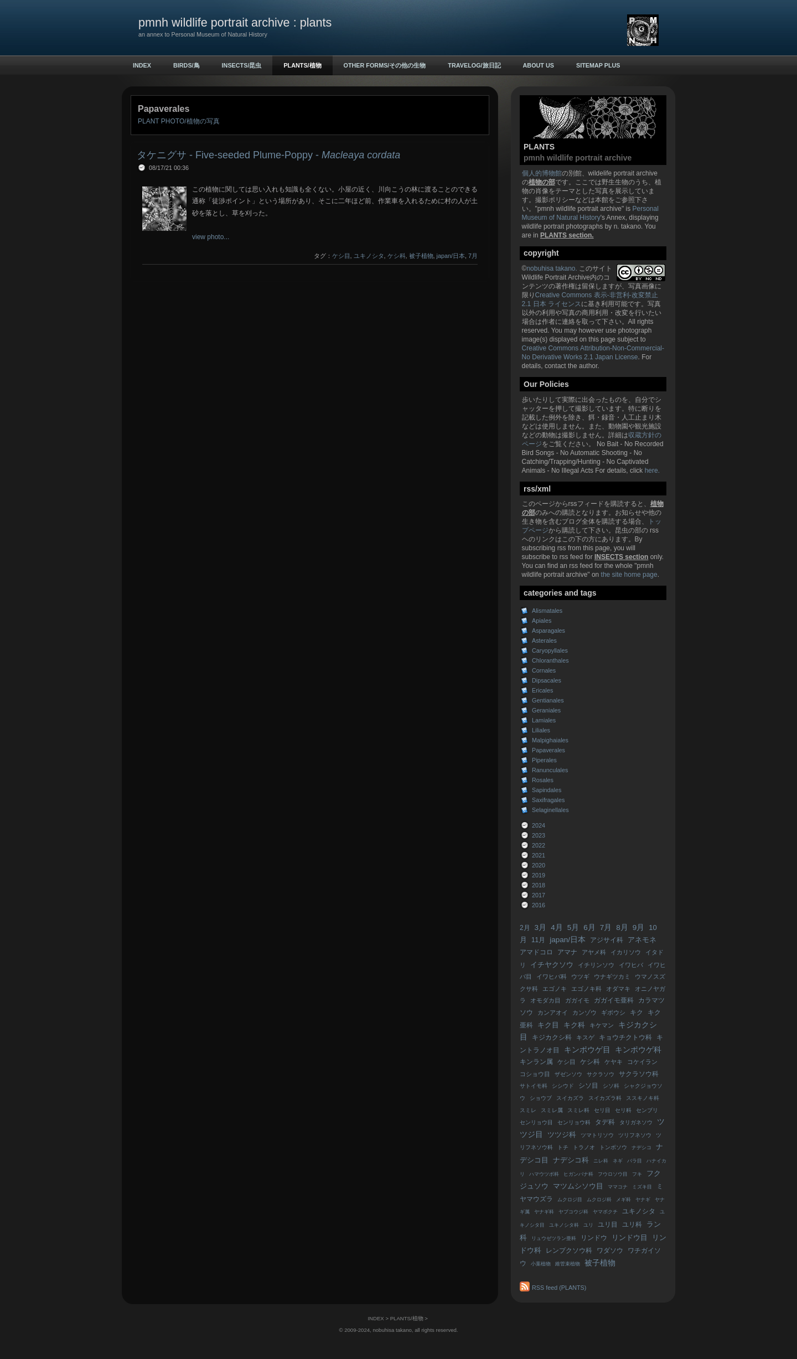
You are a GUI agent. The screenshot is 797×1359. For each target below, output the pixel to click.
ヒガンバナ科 (578, 1174)
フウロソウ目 (613, 1174)
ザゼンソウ (568, 1074)
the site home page (629, 574)
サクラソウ (600, 1074)
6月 (589, 927)
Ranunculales (550, 770)
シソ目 (588, 1085)
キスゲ (585, 1037)
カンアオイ (552, 1012)
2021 (538, 855)
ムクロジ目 (569, 1199)
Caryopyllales (550, 650)
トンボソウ (613, 1147)
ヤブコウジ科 (573, 1212)
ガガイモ (577, 1000)
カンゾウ (584, 1012)
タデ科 (605, 1122)
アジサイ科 (606, 940)
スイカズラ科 (605, 1098)
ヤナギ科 (544, 1212)
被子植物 (599, 1263)
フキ (637, 1174)
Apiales (541, 620)
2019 (538, 875)
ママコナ (618, 1187)
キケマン (601, 1025)
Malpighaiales (550, 740)
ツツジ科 (561, 1134)
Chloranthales (550, 660)
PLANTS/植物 (302, 65)
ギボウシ (613, 1012)
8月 (622, 927)
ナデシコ (641, 1147)
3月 (541, 927)
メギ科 (623, 1199)
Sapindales (546, 790)
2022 (538, 845)
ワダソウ (610, 1250)
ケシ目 (566, 1061)
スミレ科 (578, 1110)
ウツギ (580, 976)
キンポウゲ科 (638, 1050)
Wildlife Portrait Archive (556, 277)
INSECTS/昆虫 (242, 65)
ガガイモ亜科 (614, 1000)
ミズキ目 (642, 1187)
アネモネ (642, 940)
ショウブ (541, 1098)
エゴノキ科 (586, 988)
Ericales (542, 690)
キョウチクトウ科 (625, 1037)
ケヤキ (613, 1061)
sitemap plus (598, 65)
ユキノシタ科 (564, 1225)
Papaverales (548, 750)
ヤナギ (642, 1199)
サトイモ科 (533, 1086)
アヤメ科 (594, 952)
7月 (606, 927)
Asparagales (548, 630)
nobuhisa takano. (552, 268)
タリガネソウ (636, 1122)
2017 (538, 895)
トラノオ (584, 1147)
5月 (573, 927)
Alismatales (547, 610)
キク (636, 1012)
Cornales (544, 670)
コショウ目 (535, 1074)
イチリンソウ (596, 965)
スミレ (528, 1110)
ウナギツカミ (612, 976)
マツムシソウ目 (578, 1186)
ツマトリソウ (597, 1135)
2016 (538, 905)
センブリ (647, 1110)
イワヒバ (631, 965)
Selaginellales (550, 810)
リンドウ (594, 1238)
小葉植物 (541, 1264)
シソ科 (611, 1086)
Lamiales (544, 720)
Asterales (544, 640)
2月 (525, 928)
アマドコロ (536, 952)
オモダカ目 (545, 1000)
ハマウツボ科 (544, 1174)
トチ (562, 1147)
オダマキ (618, 988)
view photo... (210, 237)
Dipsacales (546, 680)
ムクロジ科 (599, 1199)
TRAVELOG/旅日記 (474, 65)
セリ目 (602, 1110)
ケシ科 (590, 1062)
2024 (538, 825)
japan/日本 (568, 940)
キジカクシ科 (552, 1037)
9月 (639, 927)
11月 (538, 940)
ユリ (588, 1225)
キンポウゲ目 (587, 1050)
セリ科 (623, 1110)
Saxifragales (548, 800)
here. (652, 470)
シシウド (563, 1086)
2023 (538, 835)
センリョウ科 (574, 1122)
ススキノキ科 (642, 1098)
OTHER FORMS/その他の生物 (385, 65)
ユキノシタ (638, 1211)
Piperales (544, 760)
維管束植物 (567, 1264)
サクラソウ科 (639, 1074)
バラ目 (634, 1161)
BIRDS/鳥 (186, 65)
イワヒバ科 (551, 976)
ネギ (618, 1161)
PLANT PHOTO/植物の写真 (179, 121)
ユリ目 (608, 1224)
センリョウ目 (536, 1122)
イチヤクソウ (551, 964)
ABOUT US (538, 65)
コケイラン (642, 1061)
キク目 (548, 1025)
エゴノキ (554, 988)
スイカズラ (570, 1098)
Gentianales (548, 700)
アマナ (567, 952)
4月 (557, 927)
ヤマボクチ (605, 1212)
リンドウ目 (630, 1237)
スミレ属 (552, 1110)
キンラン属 (536, 1062)
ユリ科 (632, 1224)
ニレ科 (600, 1161)
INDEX (142, 65)
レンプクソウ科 (569, 1250)
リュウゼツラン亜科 (553, 1238)
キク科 (574, 1025)
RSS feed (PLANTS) (559, 1287)
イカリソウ (625, 952)
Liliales (541, 730)
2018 (538, 885)
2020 (538, 865)
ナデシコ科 (571, 1160)
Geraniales (546, 710)
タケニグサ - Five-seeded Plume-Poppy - (268, 155)
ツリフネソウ (634, 1135)
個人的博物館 (542, 173)
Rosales (542, 780)
